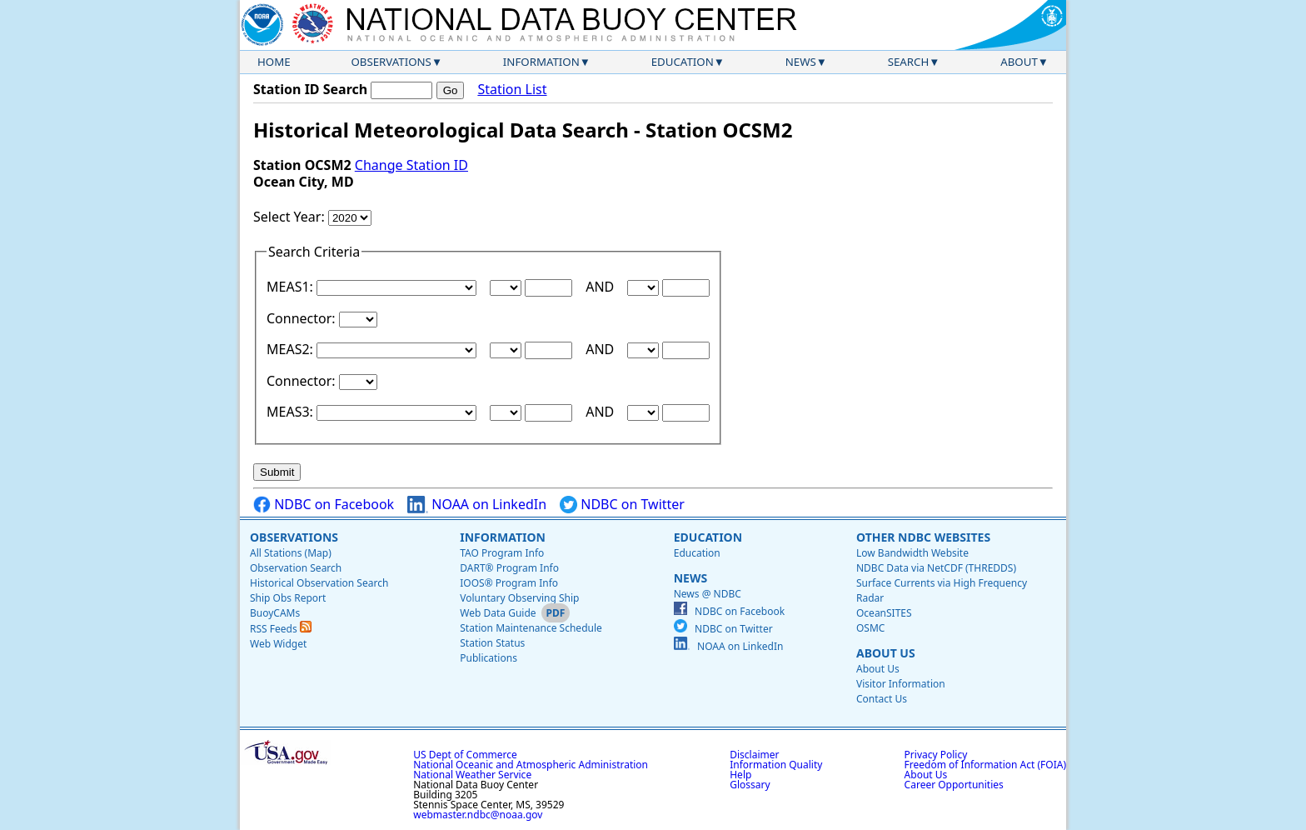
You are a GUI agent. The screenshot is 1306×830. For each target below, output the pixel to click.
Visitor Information (900, 684)
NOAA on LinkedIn (476, 504)
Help (740, 775)
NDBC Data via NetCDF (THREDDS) (936, 568)
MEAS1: (292, 287)
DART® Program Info (509, 568)
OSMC (870, 628)
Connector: (303, 318)
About (1019, 61)
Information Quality (776, 765)
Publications (488, 658)
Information (541, 61)
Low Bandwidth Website (912, 553)
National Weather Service (472, 775)
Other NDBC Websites (923, 537)
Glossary (750, 785)
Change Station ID (411, 165)
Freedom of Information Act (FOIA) (985, 765)
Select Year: (290, 217)
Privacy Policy (936, 755)
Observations (391, 61)
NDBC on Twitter (622, 504)
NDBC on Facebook (323, 504)
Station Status (492, 643)
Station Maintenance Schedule (531, 628)
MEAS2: (292, 349)
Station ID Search (310, 89)
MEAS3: (292, 411)
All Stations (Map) (290, 553)
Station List (511, 89)
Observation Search (295, 568)
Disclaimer (754, 755)
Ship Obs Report (288, 598)
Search (909, 61)
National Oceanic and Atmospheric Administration (530, 765)
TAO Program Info (502, 553)
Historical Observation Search (319, 583)
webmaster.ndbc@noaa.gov (477, 815)
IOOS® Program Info (509, 583)
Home (274, 61)
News (800, 61)
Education (682, 61)
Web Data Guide (498, 613)
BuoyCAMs (275, 613)
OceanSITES (884, 613)
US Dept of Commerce (465, 755)
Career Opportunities (954, 785)
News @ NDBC (707, 594)
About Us (885, 653)
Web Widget (278, 644)
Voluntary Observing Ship (519, 598)
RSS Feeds (281, 629)
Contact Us (881, 699)
